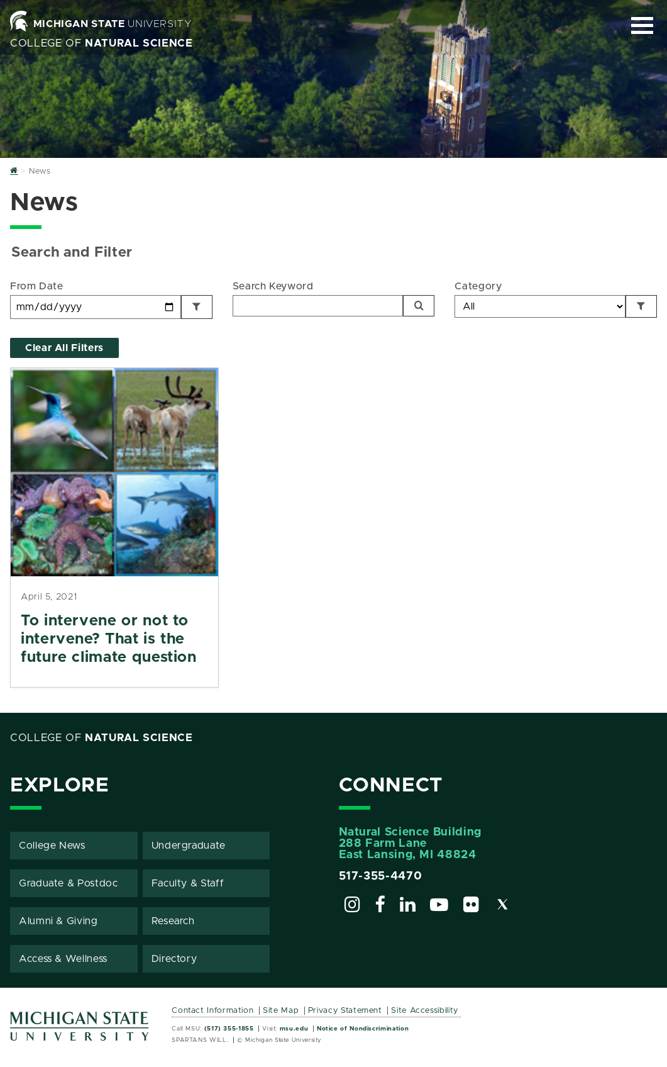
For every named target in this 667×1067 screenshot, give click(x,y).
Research (173, 921)
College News (52, 846)
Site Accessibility (424, 1011)
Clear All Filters (64, 348)
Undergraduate (189, 846)
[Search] (418, 305)
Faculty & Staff (188, 883)
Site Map (281, 1011)
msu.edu (294, 1028)
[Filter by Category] (641, 306)
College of (101, 43)
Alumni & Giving (58, 921)
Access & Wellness (63, 959)
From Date (36, 286)
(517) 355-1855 (229, 1028)
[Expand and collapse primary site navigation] (642, 25)
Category (478, 286)
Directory (174, 959)
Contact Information (212, 1011)
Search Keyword (273, 286)
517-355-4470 (380, 876)
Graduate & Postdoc (68, 883)
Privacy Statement (345, 1011)
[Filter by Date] (196, 307)
